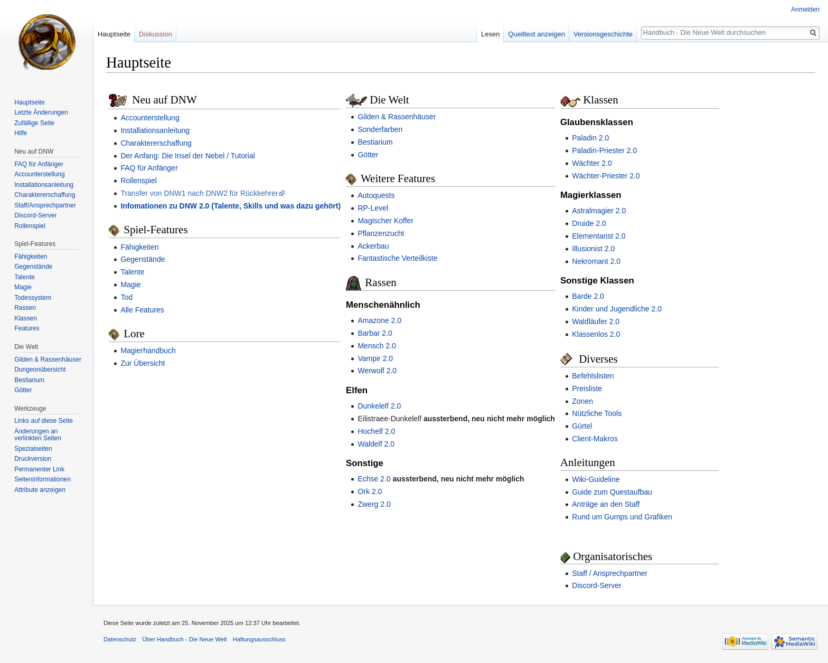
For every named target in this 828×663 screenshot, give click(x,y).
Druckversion (32, 458)
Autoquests (375, 195)
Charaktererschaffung (155, 143)
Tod (126, 297)
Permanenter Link (39, 469)
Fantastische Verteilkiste (397, 258)
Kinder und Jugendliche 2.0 (617, 309)
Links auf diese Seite (43, 420)
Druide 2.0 (589, 223)
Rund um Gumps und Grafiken (622, 517)
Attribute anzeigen (39, 490)
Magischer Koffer (385, 220)
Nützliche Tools (597, 413)
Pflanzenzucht (380, 233)
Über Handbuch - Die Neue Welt (184, 639)
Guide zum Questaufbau (612, 492)
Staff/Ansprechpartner (45, 205)
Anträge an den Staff (605, 504)
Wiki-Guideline (595, 479)
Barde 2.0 (588, 296)
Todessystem (32, 297)
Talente (132, 272)
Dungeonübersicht (39, 369)
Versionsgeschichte (603, 34)
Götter (367, 154)
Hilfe (20, 133)
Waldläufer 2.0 (595, 321)
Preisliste (587, 388)
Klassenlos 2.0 (596, 334)
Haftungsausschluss (259, 639)
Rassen (25, 307)
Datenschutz (119, 639)
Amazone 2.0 (379, 320)
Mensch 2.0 (376, 346)
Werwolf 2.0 (377, 370)
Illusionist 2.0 (593, 248)
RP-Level (372, 208)
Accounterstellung (149, 117)
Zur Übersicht (142, 363)
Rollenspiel (138, 180)
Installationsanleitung (155, 130)
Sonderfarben (379, 129)
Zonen (582, 401)
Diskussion (155, 34)
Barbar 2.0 (374, 333)
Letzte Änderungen (41, 112)
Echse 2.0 (373, 479)
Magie (130, 284)
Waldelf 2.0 (375, 444)
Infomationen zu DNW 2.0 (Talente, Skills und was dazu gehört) (230, 206)
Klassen (25, 318)
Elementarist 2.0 (598, 236)
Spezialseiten (33, 448)
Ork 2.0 (369, 491)
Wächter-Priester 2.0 (605, 176)
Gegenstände (142, 259)
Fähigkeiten (139, 247)
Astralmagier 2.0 (599, 210)
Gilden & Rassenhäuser (396, 116)
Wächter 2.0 (591, 163)
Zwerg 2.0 (373, 504)
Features (26, 328)
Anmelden (805, 9)
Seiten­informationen (42, 479)
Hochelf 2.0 (376, 431)
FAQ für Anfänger (148, 168)
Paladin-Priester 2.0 (604, 150)
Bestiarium (374, 142)
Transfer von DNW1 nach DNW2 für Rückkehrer (199, 193)
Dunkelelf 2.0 (379, 406)
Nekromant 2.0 (596, 261)
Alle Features (142, 310)
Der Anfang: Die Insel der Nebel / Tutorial (187, 155)
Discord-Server (596, 585)
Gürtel (582, 426)
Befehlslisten (593, 376)
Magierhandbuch (147, 350)
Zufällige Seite (34, 123)
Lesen (490, 34)
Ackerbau (373, 246)
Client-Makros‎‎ (594, 438)
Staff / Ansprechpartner (609, 573)
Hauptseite (114, 34)
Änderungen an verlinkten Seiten (37, 435)
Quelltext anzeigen (536, 34)
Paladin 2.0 (590, 138)
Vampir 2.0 (375, 358)
